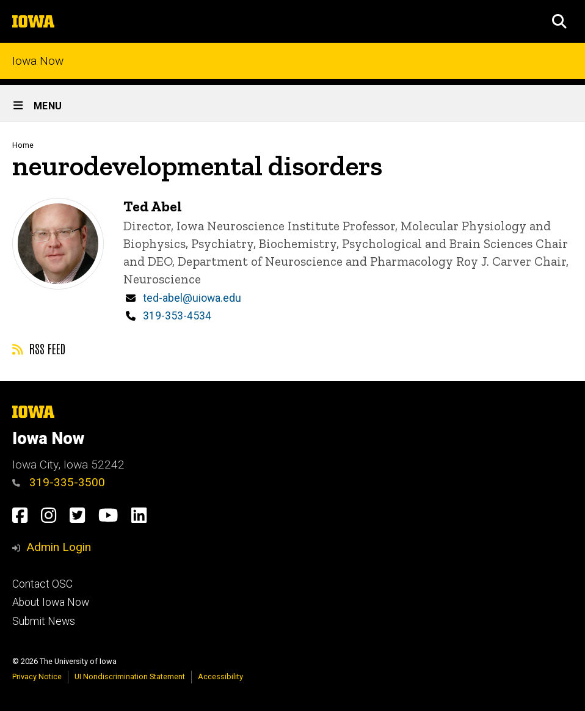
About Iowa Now (50, 602)
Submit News (43, 621)
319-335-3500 (58, 482)
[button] (559, 21)
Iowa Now (38, 61)
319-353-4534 (177, 316)
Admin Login (58, 547)
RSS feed (38, 348)
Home (23, 145)
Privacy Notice (37, 676)
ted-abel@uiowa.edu (192, 298)
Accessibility (220, 676)
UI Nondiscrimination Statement (129, 676)
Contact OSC (42, 584)
